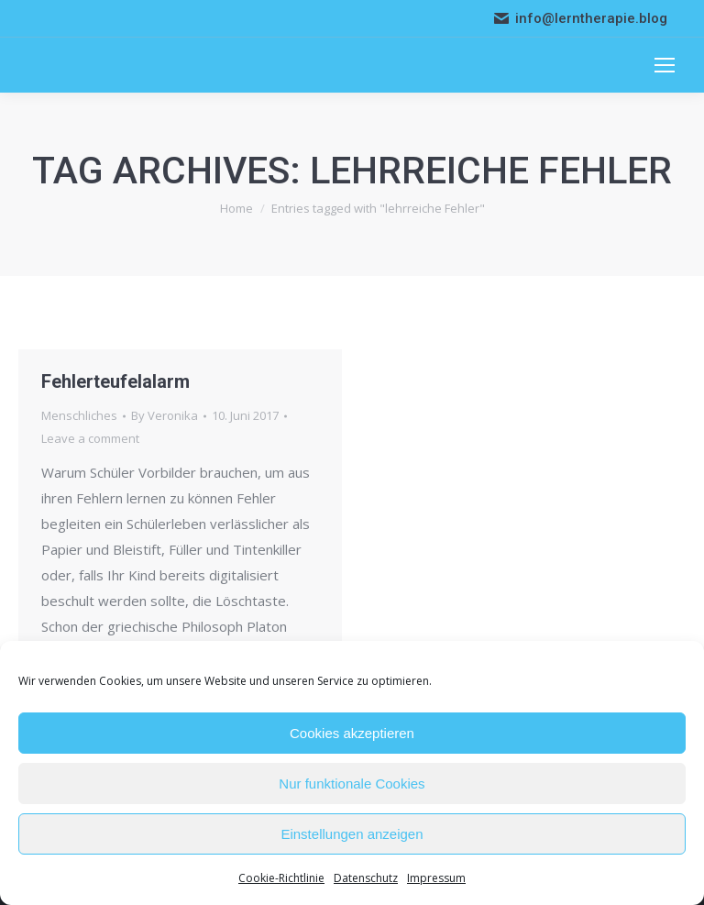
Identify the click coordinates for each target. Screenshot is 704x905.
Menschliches (79, 415)
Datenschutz (366, 878)
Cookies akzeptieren (352, 733)
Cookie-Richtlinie (281, 878)
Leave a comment (90, 438)
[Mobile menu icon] (665, 65)
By (164, 415)
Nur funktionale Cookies (351, 783)
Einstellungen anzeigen (351, 834)
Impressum (436, 878)
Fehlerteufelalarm (115, 381)
